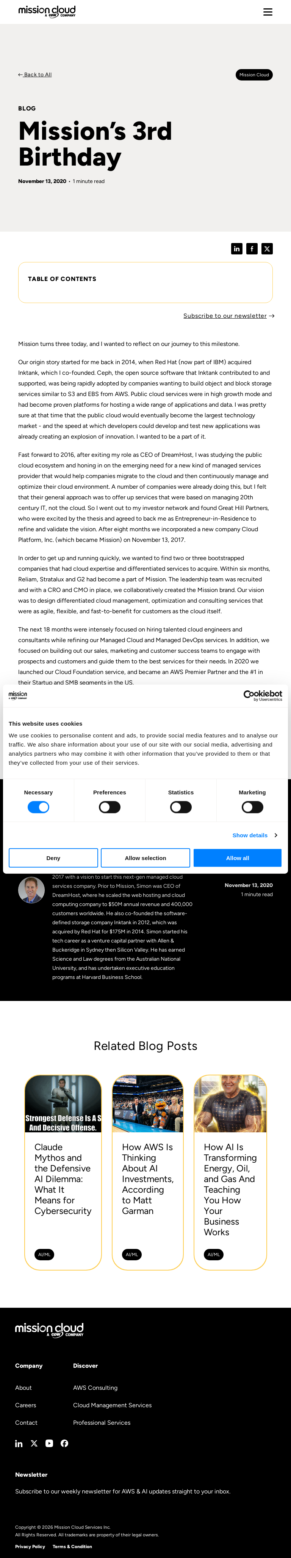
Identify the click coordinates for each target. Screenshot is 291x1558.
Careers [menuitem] (25, 1405)
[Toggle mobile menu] (267, 12)
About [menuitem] (23, 1387)
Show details (250, 835)
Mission (207, 590)
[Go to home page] (47, 12)
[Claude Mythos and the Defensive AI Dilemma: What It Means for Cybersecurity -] (63, 1172)
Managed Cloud (121, 640)
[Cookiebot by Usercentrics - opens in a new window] (249, 695)
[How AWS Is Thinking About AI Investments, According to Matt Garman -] (148, 1172)
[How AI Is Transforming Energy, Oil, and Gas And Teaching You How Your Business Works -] (230, 1172)
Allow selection (145, 858)
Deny (53, 858)
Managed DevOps (179, 640)
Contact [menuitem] (26, 1422)
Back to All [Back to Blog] (37, 74)
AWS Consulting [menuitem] (95, 1387)
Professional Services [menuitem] (101, 1422)
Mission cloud (254, 74)
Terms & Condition (72, 1546)
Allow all (237, 858)
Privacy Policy (30, 1546)
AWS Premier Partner (198, 672)
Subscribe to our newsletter (225, 315)
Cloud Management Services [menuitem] (112, 1405)
